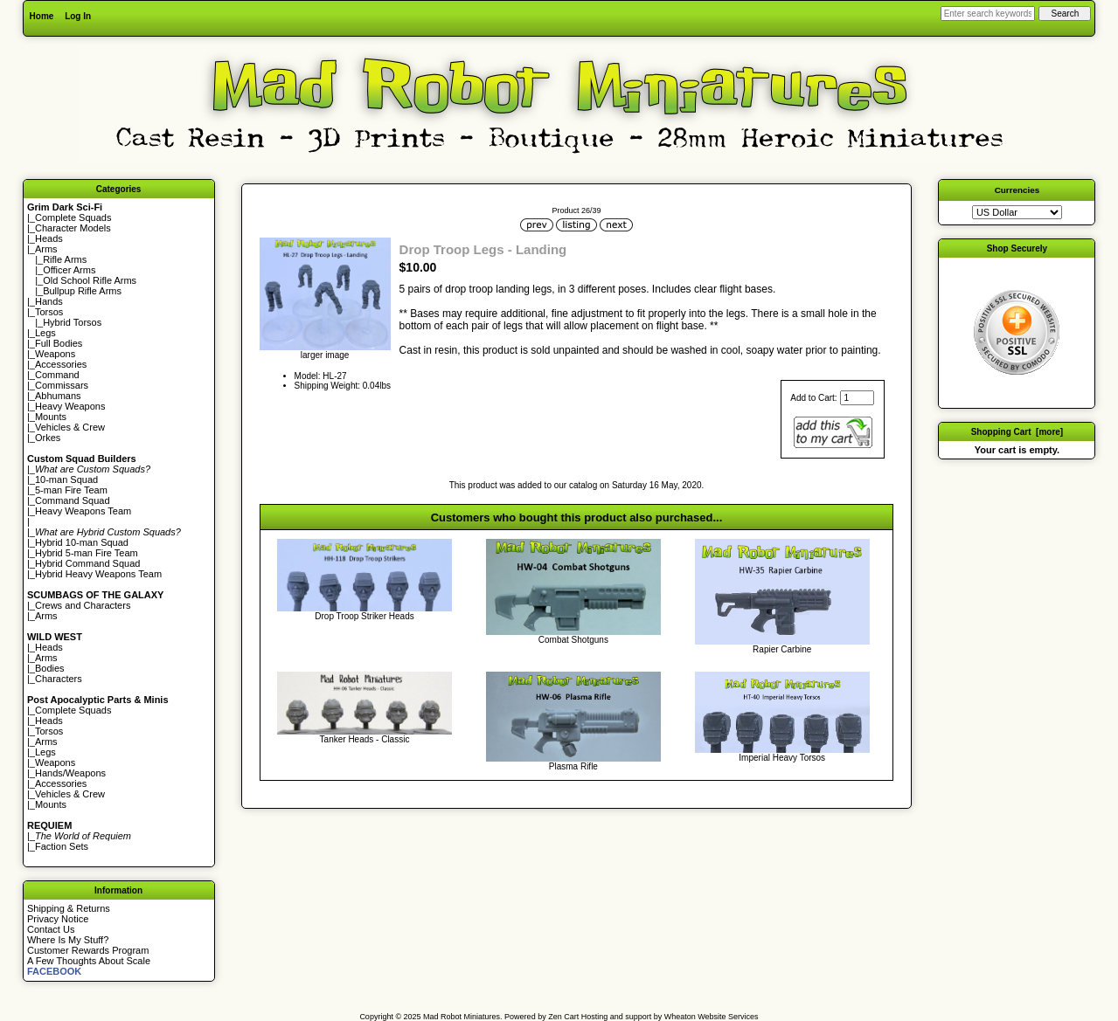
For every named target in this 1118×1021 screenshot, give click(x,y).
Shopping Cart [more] (1017, 432)
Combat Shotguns (573, 640)
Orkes (47, 437)
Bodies (50, 668)
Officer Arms (69, 270)
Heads (49, 238)
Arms (46, 616)
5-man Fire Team (71, 490)
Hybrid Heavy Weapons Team (98, 574)
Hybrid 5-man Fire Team (86, 553)
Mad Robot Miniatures (461, 1016)
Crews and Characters (82, 605)
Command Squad (72, 500)
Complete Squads (73, 217)
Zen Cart (563, 1016)
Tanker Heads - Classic (365, 739)
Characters (58, 678)
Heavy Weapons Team (83, 511)
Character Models (73, 228)
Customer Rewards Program (88, 950)
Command (57, 374)
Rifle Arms (65, 259)
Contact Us (50, 929)
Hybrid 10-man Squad (81, 542)
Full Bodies (58, 343)
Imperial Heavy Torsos (782, 757)
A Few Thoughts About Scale (88, 960)
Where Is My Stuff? (67, 940)
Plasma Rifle (573, 766)
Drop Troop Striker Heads (364, 616)
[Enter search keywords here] (988, 13)
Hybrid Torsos (72, 322)
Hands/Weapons (70, 773)
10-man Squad (66, 479)
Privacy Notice (57, 919)
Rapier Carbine (782, 649)
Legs (45, 333)
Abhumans (58, 395)
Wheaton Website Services (711, 1016)
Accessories (61, 364)
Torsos (49, 312)
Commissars (61, 385)
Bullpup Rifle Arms (82, 291)
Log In (78, 16)
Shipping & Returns (68, 908)
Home (42, 16)
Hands (49, 301)
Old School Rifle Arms (89, 280)
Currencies (1017, 190)
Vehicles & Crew (70, 427)
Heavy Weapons (70, 406)
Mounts (50, 416)
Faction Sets (61, 846)
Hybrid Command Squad (87, 563)
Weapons (55, 353)
